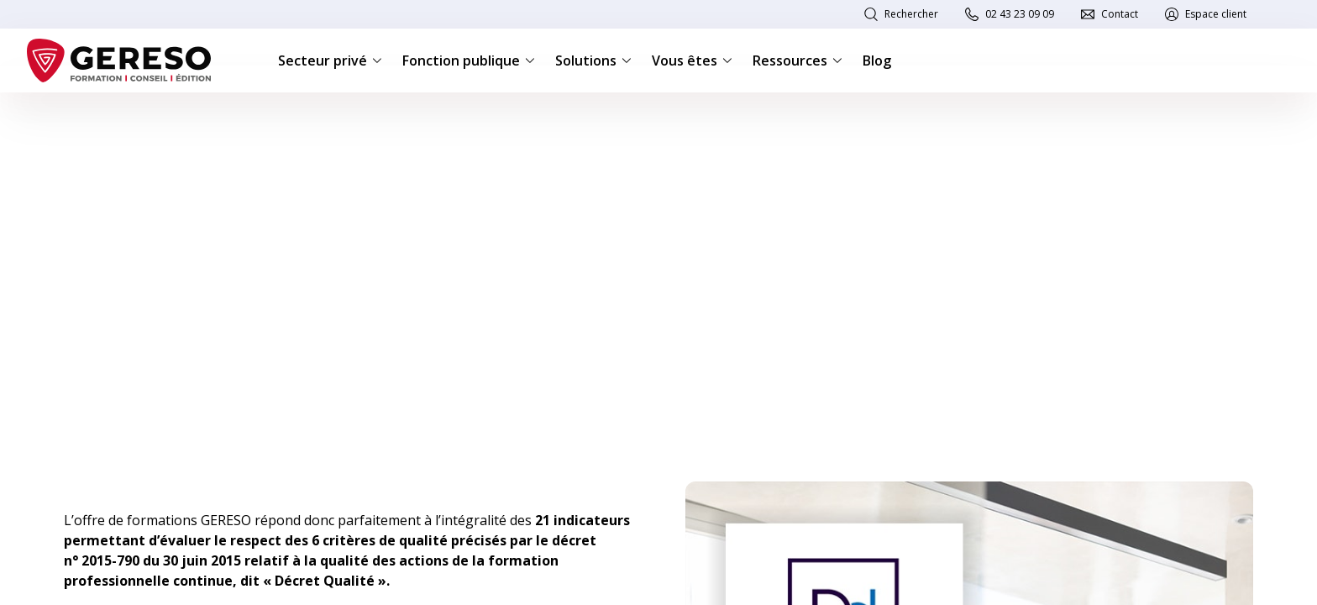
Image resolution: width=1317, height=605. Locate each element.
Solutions (593, 60)
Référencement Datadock (324, 119)
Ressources (797, 60)
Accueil (80, 119)
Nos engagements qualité (180, 119)
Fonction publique (468, 60)
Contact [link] (1119, 14)
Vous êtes (692, 60)
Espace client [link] (1215, 14)
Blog (877, 60)
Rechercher (911, 14)
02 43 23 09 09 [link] (1019, 14)
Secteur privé (330, 60)
